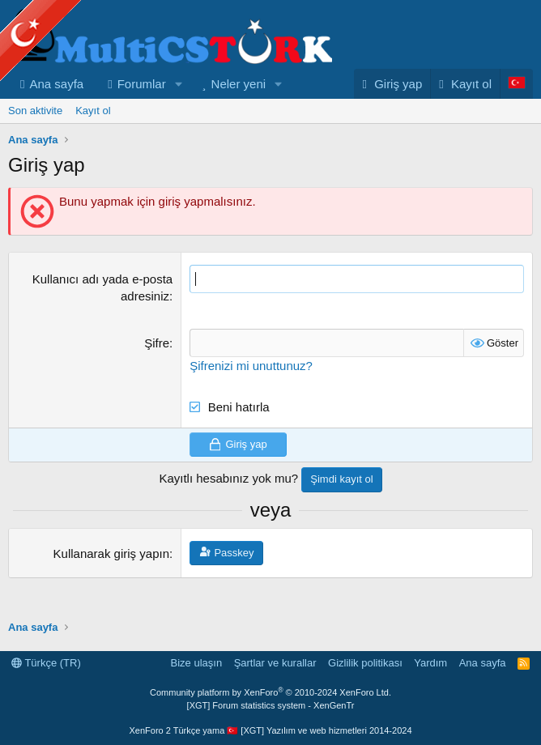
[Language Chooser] (516, 109)
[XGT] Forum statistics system (271, 705)
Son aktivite (35, 136)
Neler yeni (238, 109)
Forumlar (141, 109)
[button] (179, 109)
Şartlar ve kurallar (275, 663)
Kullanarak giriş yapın (111, 578)
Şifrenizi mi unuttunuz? (251, 391)
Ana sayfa (56, 109)
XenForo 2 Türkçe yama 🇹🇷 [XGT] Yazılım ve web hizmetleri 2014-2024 (270, 730)
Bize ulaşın (197, 663)
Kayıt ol (92, 136)
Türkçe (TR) (46, 663)
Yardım (430, 663)
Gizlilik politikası (365, 663)
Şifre (156, 368)
